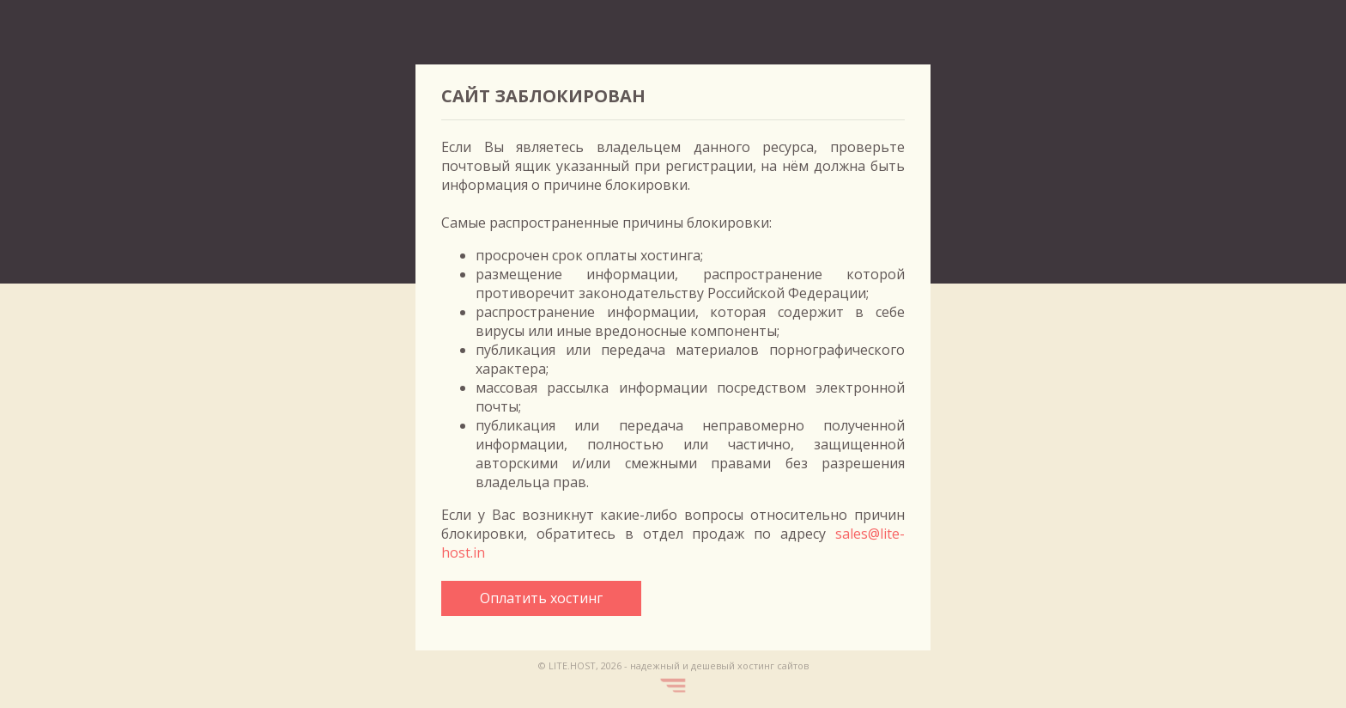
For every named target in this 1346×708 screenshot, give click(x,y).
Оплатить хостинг (541, 598)
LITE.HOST (572, 665)
